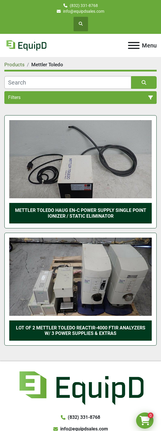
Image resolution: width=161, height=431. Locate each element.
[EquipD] (80, 387)
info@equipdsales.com (83, 11)
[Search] (67, 82)
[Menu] (134, 45)
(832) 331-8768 (84, 5)
